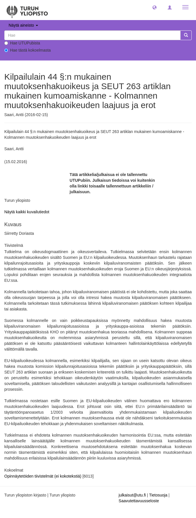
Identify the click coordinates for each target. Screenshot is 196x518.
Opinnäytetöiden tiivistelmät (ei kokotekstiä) (43, 476)
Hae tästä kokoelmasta (27, 50)
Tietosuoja (158, 495)
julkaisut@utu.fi (132, 495)
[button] (154, 7)
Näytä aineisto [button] (23, 25)
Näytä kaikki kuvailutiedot (26, 212)
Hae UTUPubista (22, 43)
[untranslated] (92, 35)
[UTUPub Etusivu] (27, 10)
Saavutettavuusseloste (139, 501)
